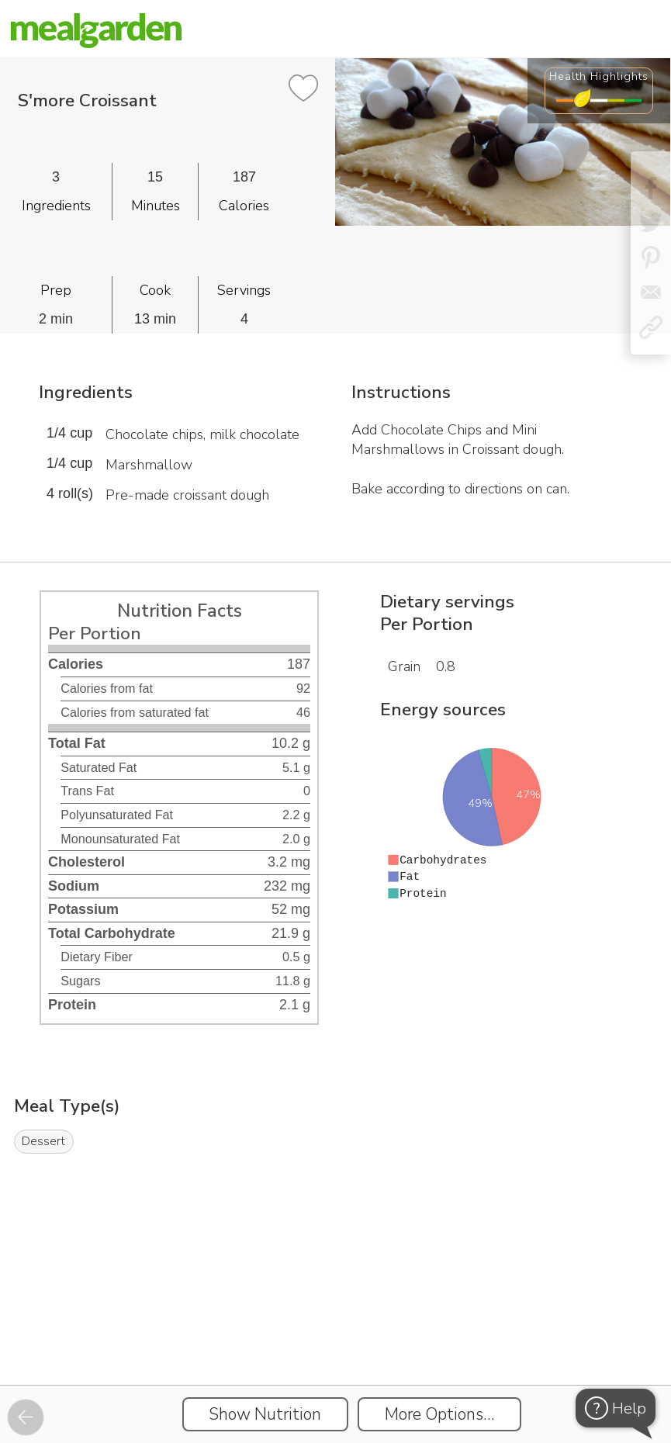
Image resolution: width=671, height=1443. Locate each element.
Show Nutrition (265, 1414)
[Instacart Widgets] (335, 1331)
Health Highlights (599, 76)
